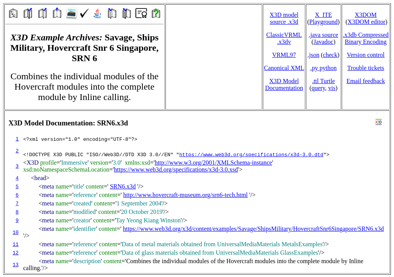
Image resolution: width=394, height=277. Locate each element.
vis (332, 88)
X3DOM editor (366, 21)
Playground (323, 21)
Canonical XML (284, 68)
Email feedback (365, 81)
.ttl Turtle (323, 81)
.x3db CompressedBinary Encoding (366, 38)
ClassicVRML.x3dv (284, 38)
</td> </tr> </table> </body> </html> (197, 192)
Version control (365, 55)
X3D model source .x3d (284, 18)
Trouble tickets (365, 68)
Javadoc (324, 41)
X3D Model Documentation (284, 84)
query (318, 88)
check (330, 55)
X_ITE (323, 15)
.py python (323, 68)
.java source (323, 35)
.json (313, 55)
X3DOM (366, 15)
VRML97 (284, 55)
